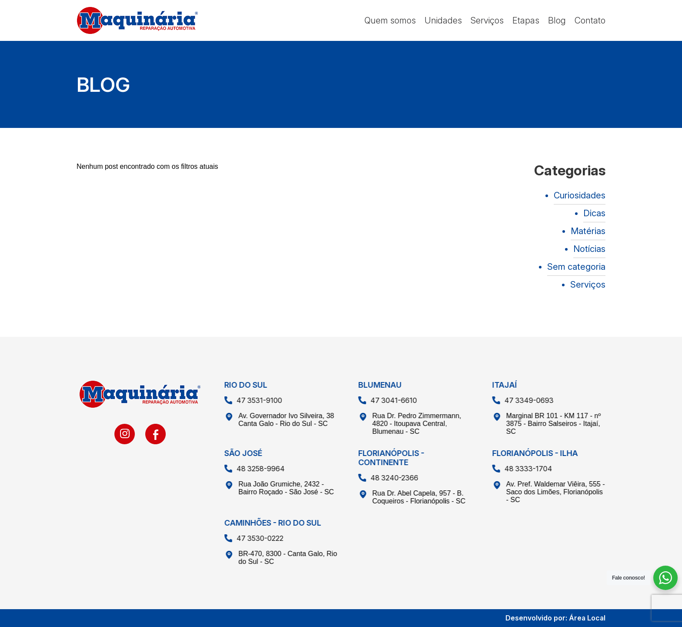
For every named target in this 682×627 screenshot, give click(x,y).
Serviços (487, 20)
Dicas (594, 213)
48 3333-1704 (516, 468)
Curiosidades (579, 195)
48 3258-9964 (248, 468)
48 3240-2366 (382, 477)
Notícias (589, 249)
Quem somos (390, 20)
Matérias (588, 231)
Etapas (525, 20)
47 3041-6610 (381, 400)
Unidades (443, 20)
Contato (590, 20)
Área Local (587, 618)
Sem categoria (576, 267)
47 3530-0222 (247, 538)
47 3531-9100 (247, 400)
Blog (557, 20)
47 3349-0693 (516, 400)
